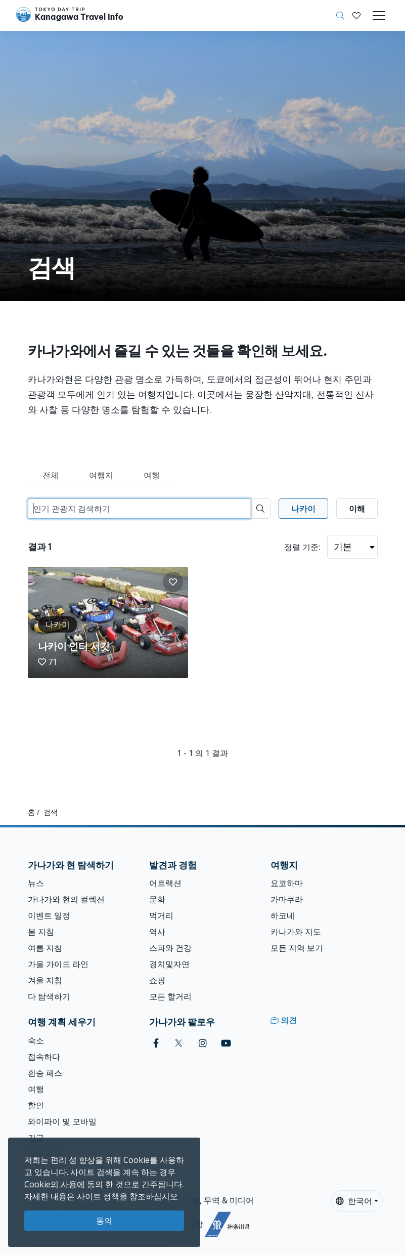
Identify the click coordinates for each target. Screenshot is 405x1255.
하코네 (283, 915)
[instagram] (203, 1043)
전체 (50, 475)
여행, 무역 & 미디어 (219, 1200)
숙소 (36, 1040)
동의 (104, 1220)
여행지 (101, 475)
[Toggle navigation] (379, 16)
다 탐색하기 (49, 996)
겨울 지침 (45, 980)
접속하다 (44, 1056)
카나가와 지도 (296, 931)
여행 (152, 475)
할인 (36, 1105)
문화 (157, 899)
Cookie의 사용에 (54, 1184)
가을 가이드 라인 (58, 964)
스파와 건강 (170, 947)
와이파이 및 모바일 (62, 1121)
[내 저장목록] (356, 16)
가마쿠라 (287, 899)
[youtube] (226, 1043)
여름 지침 (45, 947)
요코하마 (287, 883)
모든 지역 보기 (297, 947)
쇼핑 (157, 980)
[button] (356, 16)
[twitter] (179, 1043)
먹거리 (161, 915)
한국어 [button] (354, 1200)
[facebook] (156, 1043)
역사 (157, 931)
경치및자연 (169, 964)
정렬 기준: (302, 547)
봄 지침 (41, 931)
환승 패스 (45, 1072)
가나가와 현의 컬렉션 (66, 899)
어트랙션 (165, 883)
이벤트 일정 (49, 915)
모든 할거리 (170, 996)
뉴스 (36, 883)
